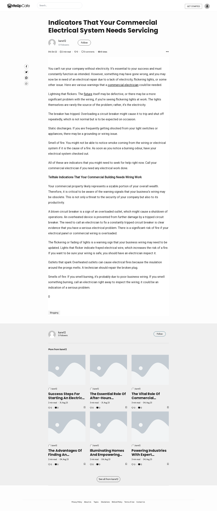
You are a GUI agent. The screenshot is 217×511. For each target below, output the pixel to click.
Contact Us (140, 502)
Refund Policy (117, 502)
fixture (88, 94)
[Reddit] (26, 78)
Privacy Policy (77, 502)
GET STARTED (193, 6)
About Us (87, 502)
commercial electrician (123, 85)
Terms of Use (129, 502)
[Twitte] (26, 72)
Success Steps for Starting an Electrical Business (66, 397)
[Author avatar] (207, 6)
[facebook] (26, 66)
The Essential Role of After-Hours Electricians (108, 397)
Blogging (54, 313)
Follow (84, 42)
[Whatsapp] (26, 83)
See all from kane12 (108, 479)
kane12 (62, 40)
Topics (96, 502)
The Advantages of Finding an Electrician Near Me (65, 454)
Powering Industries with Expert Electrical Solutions (149, 454)
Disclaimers (105, 502)
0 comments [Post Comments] (88, 52)
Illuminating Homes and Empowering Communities (107, 454)
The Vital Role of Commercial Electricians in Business (146, 399)
